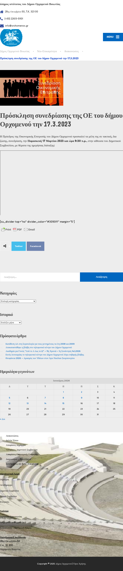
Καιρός (28, 528)
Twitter (19, 246)
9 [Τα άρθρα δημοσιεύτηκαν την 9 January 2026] (81, 397)
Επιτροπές (4, 502)
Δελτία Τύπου (12, 440)
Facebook (35, 246)
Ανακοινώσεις (12, 436)
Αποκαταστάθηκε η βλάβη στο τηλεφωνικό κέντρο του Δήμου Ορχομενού (39, 347)
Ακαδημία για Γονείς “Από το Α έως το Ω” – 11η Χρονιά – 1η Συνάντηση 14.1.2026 (43, 351)
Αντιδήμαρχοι (6, 485)
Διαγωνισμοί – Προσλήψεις (18, 459)
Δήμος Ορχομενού (63, 563)
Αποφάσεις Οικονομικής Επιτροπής (22, 454)
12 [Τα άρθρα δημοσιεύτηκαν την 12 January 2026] (9, 403)
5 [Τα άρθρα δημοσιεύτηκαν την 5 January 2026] (9, 397)
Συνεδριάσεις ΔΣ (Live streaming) (22, 464)
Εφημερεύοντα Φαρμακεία (12, 522)
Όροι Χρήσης (80, 563)
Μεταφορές (19, 528)
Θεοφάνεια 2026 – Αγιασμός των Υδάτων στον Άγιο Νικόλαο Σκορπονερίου (40, 358)
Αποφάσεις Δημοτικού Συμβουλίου (21, 449)
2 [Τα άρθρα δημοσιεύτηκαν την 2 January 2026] (81, 392)
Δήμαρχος (4, 479)
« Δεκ (2, 419)
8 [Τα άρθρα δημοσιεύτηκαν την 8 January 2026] (63, 397)
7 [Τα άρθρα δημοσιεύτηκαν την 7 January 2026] (45, 397)
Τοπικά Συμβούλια (8, 496)
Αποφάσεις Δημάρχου (16, 445)
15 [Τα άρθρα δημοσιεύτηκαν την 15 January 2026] (63, 403)
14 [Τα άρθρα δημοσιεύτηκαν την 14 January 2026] (45, 403)
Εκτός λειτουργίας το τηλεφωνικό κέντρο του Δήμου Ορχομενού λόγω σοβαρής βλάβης (45, 354)
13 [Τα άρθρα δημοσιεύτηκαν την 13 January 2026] (28, 403)
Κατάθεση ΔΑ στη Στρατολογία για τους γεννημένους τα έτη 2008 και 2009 (40, 344)
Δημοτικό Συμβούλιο (9, 490)
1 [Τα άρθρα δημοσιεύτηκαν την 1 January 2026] (63, 392)
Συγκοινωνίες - (7, 528)
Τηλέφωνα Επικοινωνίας (11, 516)
